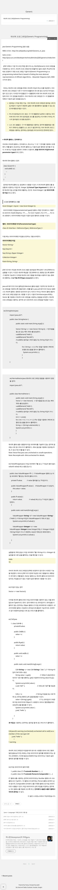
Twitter (25, 887)
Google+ (40, 887)
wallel (37, 885)
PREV (24, 864)
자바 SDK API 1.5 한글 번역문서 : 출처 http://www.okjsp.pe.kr (21, 828)
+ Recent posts (7, 876)
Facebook (29, 887)
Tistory (27, 885)
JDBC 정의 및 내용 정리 (10, 819)
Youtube (35, 887)
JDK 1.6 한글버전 (8, 822)
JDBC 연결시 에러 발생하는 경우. (13, 816)
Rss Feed (18, 887)
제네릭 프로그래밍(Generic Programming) (16, 18)
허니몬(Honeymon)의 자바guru (18, 837)
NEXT (33, 864)
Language (11, 812)
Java (5, 812)
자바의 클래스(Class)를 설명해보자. (13, 825)
